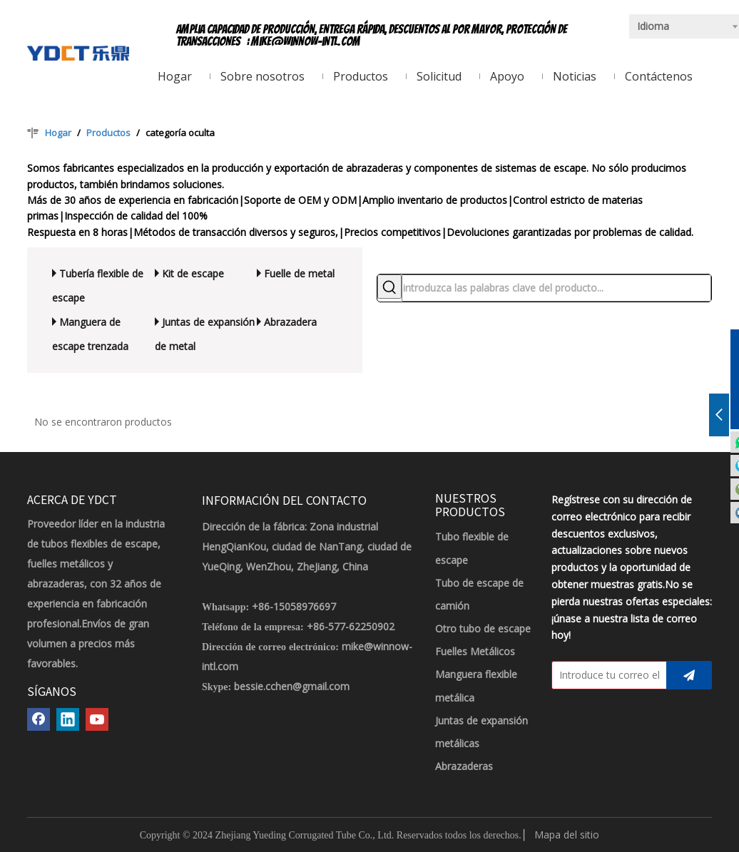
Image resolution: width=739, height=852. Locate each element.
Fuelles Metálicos (475, 651)
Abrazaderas (464, 766)
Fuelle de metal (299, 273)
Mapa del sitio (566, 834)
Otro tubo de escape (483, 628)
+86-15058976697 (294, 606)
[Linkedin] (67, 719)
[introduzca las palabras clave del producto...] (556, 288)
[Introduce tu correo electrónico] (606, 675)
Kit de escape (193, 273)
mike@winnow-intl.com (305, 41)
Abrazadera (290, 322)
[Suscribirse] (689, 675)
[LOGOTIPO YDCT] (78, 52)
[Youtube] (97, 719)
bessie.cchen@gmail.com (292, 686)
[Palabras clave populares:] (389, 286)
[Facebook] (38, 719)
